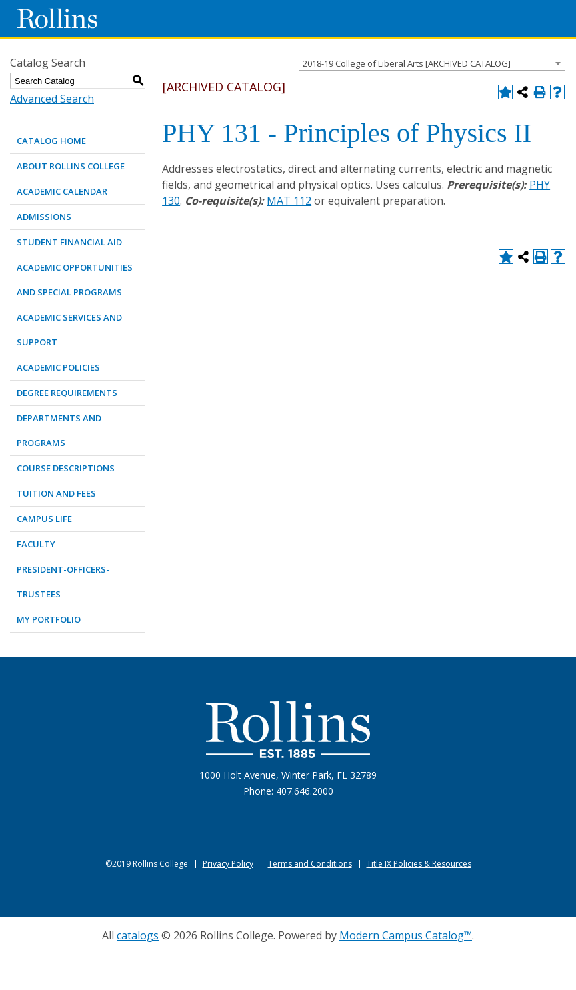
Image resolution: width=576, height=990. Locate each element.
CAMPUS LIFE (44, 519)
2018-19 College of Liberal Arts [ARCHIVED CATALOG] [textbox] (407, 63)
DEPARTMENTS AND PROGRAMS (59, 430)
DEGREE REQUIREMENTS (67, 393)
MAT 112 (289, 200)
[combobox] (432, 63)
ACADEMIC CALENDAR (62, 191)
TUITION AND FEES (56, 493)
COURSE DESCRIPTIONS (66, 468)
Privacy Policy (228, 863)
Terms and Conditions (310, 863)
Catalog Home (51, 141)
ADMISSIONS (44, 217)
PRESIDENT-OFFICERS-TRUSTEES (63, 581)
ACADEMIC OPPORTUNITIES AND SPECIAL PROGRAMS (75, 279)
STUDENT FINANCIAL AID (69, 242)
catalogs (138, 935)
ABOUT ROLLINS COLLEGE (71, 166)
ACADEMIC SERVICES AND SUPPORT (69, 329)
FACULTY (36, 544)
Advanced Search (52, 98)
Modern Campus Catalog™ (405, 935)
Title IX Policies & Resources (419, 863)
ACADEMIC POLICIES (58, 367)
